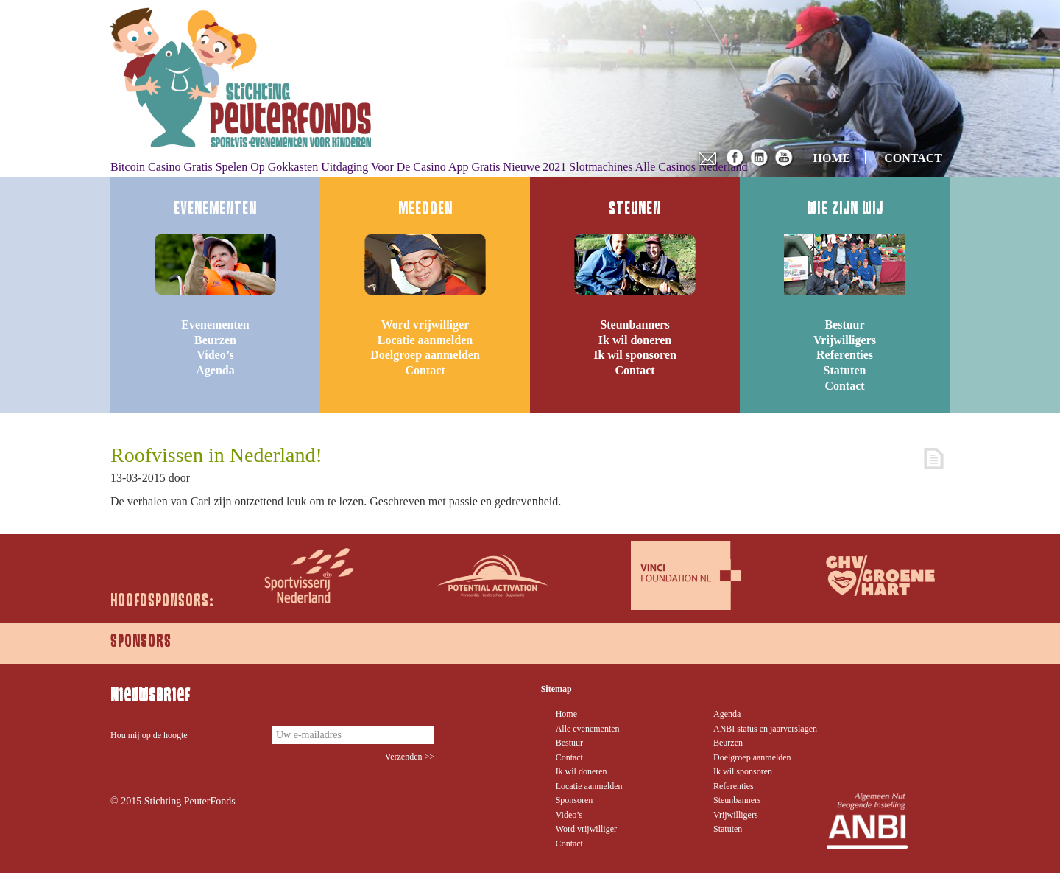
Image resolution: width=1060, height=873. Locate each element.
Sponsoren (574, 800)
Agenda (215, 370)
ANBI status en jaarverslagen (765, 728)
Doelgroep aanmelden (425, 354)
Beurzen (215, 340)
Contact (425, 370)
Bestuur (844, 324)
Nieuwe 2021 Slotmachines (568, 167)
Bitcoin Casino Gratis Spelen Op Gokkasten (214, 167)
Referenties (844, 354)
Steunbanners (634, 324)
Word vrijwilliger (425, 324)
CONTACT (913, 158)
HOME (832, 158)
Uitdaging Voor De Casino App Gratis (410, 167)
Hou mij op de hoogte (149, 735)
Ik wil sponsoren (634, 354)
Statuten (845, 370)
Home (566, 714)
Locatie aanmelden (425, 340)
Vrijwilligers (844, 340)
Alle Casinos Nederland (691, 167)
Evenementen (215, 324)
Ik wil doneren (634, 340)
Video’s (215, 354)
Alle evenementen (588, 728)
